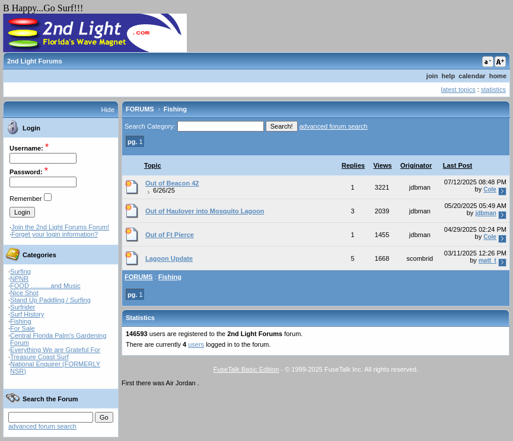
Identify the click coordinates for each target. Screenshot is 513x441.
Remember (25, 198)
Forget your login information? (54, 234)
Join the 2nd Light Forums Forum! (60, 227)
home (497, 75)
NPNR (19, 278)
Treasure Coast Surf (39, 356)
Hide (107, 109)
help (448, 75)
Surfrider (22, 307)
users (196, 344)
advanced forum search (42, 426)
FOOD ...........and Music (45, 285)
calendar (471, 75)
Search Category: (150, 126)
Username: (26, 148)
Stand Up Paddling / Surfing (50, 299)
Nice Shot (24, 292)
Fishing (20, 321)
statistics (493, 89)
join (432, 75)
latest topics (458, 89)
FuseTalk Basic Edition (246, 369)
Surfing (20, 271)
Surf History (27, 314)
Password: (26, 171)
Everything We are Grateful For (55, 349)
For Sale (22, 328)
